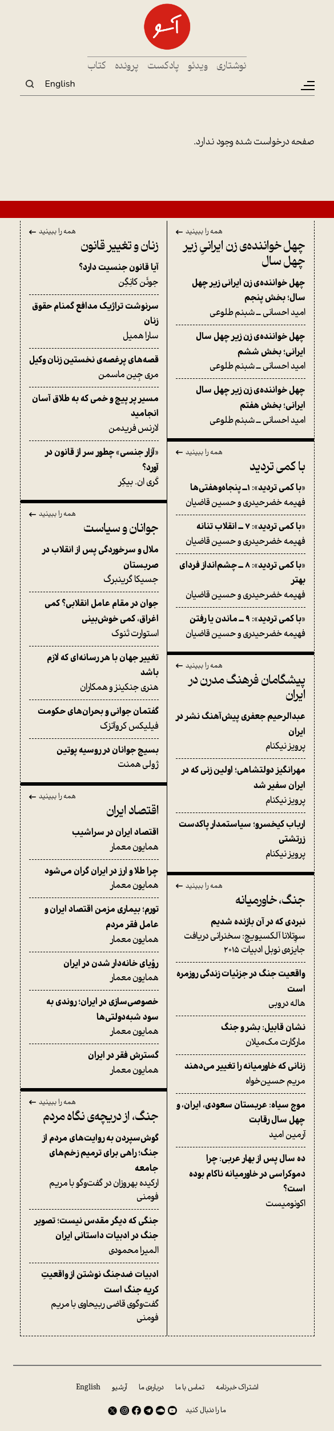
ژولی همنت (94, 757)
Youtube (172, 1410)
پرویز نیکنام (240, 731)
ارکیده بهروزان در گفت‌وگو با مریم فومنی (94, 1167)
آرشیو (119, 1388)
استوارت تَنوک (94, 618)
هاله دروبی (240, 988)
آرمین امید (240, 1120)
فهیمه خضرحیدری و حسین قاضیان (240, 495)
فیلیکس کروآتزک (94, 719)
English (60, 84)
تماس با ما (189, 1388)
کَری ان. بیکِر (94, 467)
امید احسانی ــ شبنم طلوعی (240, 298)
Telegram (148, 1410)
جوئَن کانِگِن (94, 275)
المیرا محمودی (94, 1236)
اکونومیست (240, 1181)
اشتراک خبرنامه (237, 1388)
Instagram (124, 1410)
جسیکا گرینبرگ (94, 565)
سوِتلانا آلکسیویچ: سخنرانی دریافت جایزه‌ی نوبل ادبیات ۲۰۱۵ (240, 936)
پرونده (127, 66)
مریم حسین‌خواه (240, 1074)
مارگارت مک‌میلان (240, 1035)
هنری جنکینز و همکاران (94, 672)
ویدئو (198, 66)
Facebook (136, 1410)
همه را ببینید (204, 232)
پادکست (163, 66)
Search (29, 84)
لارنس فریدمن (94, 413)
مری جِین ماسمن (94, 367)
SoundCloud (160, 1410)
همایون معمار (94, 840)
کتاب (96, 66)
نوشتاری (231, 66)
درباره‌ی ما (151, 1388)
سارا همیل (94, 321)
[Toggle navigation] (307, 85)
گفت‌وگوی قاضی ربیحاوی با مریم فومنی (94, 1296)
